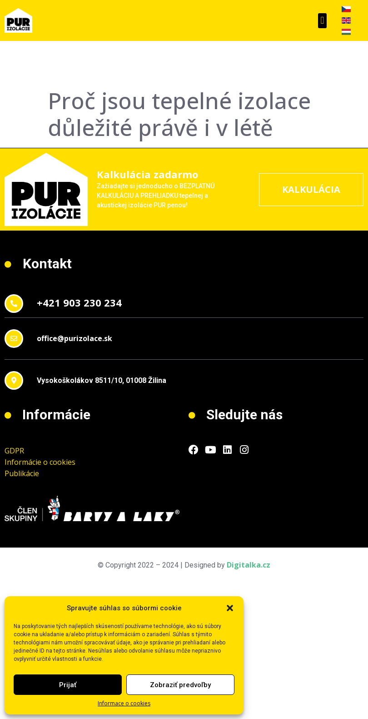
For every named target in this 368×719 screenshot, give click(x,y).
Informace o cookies (124, 703)
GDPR (14, 451)
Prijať (67, 685)
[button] (229, 608)
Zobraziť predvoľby (180, 685)
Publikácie (22, 473)
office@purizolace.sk (74, 338)
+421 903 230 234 (79, 302)
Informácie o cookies (40, 462)
